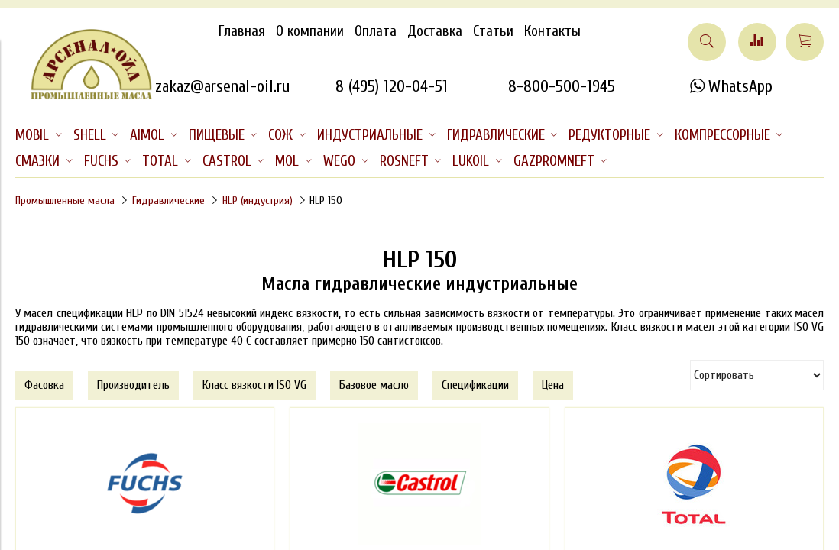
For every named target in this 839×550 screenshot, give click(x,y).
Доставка (434, 31)
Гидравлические (168, 200)
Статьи (493, 31)
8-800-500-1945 (561, 86)
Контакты (552, 31)
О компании (310, 31)
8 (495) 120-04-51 (391, 86)
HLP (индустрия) (257, 200)
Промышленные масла (65, 200)
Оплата (376, 31)
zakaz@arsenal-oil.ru (222, 86)
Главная (242, 31)
